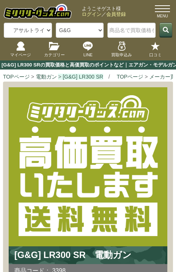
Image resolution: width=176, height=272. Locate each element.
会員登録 (116, 14)
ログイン (91, 14)
